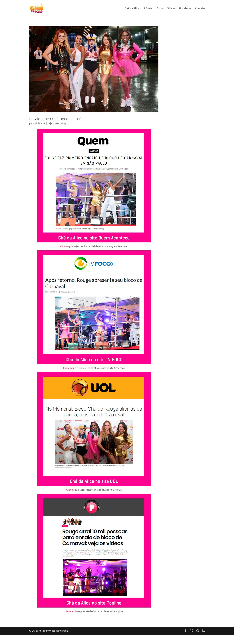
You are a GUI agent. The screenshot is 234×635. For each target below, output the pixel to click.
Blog (63, 123)
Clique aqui (66, 246)
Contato (200, 8)
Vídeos (171, 8)
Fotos (159, 8)
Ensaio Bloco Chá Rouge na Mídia (57, 118)
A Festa (147, 8)
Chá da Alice (132, 8)
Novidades (185, 8)
